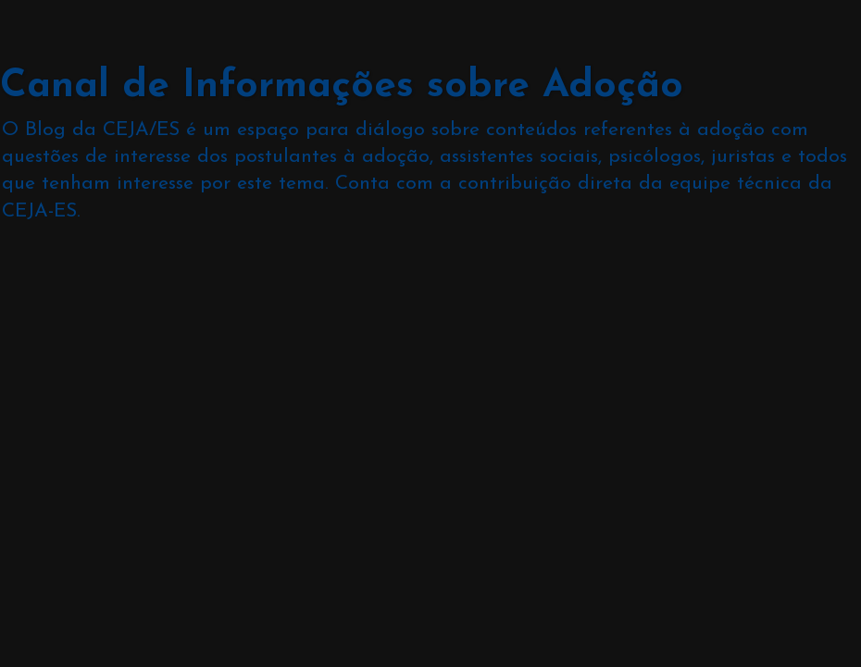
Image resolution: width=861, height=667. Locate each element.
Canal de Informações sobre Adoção (341, 86)
